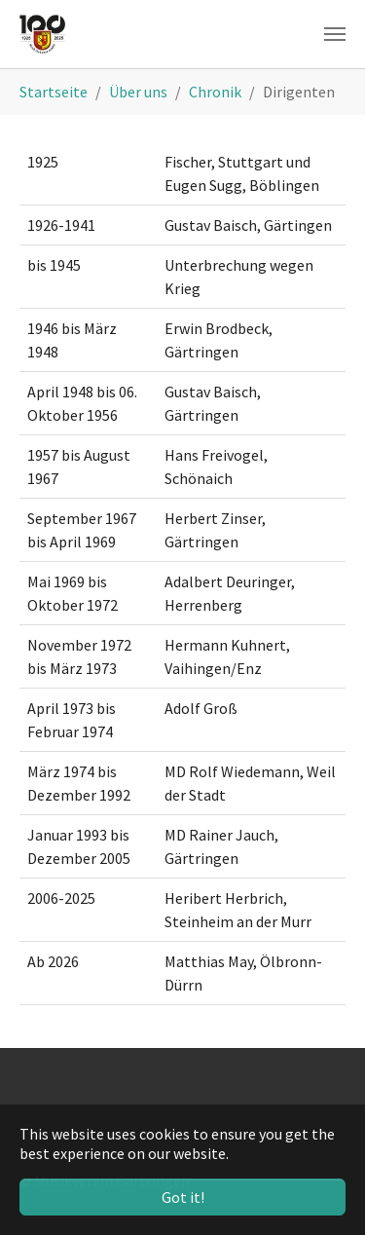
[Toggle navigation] (335, 34)
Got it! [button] (183, 1197)
